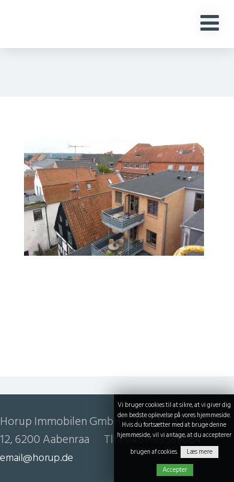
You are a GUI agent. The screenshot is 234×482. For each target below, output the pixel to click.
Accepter (175, 470)
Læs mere (199, 452)
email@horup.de (36, 457)
